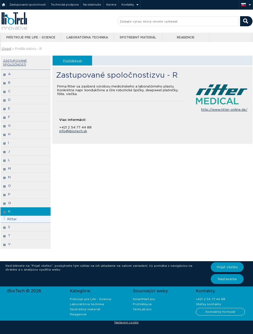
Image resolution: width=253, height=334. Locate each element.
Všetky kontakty (208, 304)
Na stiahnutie (92, 4)
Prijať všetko (227, 267)
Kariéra (111, 4)
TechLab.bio (142, 309)
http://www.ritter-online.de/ (224, 110)
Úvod (6, 49)
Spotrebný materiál (138, 37)
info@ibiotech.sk (73, 131)
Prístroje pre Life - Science (30, 37)
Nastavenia (227, 279)
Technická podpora (65, 4)
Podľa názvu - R (28, 49)
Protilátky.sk (72, 60)
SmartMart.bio (144, 299)
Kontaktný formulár (220, 312)
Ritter (12, 219)
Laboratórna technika (87, 37)
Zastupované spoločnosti (27, 4)
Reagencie (186, 37)
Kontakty (127, 4)
